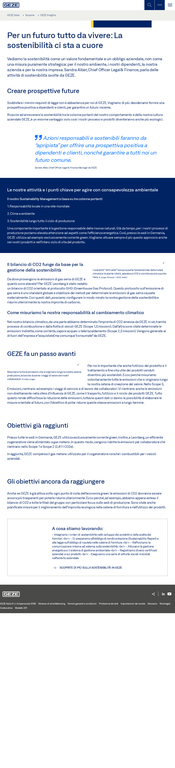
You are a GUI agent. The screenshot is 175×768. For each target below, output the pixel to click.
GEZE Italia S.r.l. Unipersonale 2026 (18, 758)
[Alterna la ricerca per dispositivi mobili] (149, 5)
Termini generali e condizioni (82, 758)
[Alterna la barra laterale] (159, 5)
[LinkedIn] (163, 749)
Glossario (152, 758)
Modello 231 (21, 762)
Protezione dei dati (108, 758)
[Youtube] (169, 749)
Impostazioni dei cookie (133, 758)
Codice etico (6, 762)
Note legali (165, 758)
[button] (153, 749)
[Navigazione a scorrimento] (170, 5)
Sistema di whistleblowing (51, 758)
